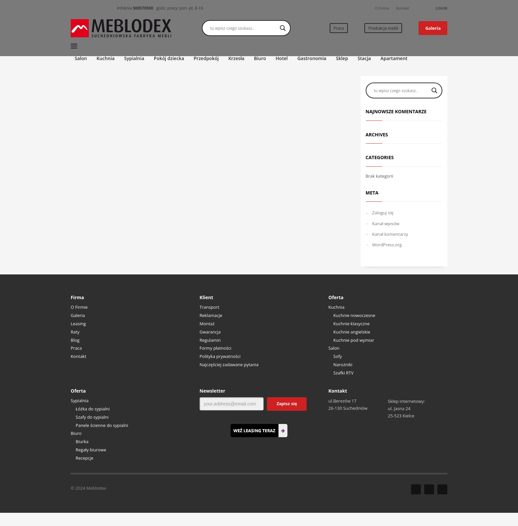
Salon (333, 348)
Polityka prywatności (220, 356)
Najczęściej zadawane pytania (229, 365)
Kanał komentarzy (390, 234)
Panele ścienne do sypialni (102, 425)
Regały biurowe (91, 450)
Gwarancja (210, 332)
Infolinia (135, 8)
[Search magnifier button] (282, 28)
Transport (209, 307)
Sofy (337, 356)
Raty (75, 332)
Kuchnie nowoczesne (354, 315)
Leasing (78, 324)
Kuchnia (336, 307)
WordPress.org (387, 245)
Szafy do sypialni (92, 417)
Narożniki (342, 365)
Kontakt (402, 8)
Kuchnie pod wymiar (353, 340)
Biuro (76, 433)
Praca (76, 348)
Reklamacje (211, 315)
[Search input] (243, 28)
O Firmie (382, 8)
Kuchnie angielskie (351, 332)
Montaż (207, 324)
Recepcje (84, 458)
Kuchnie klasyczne (351, 324)
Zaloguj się (382, 213)
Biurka (82, 441)
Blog (75, 340)
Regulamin (210, 340)
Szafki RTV (343, 373)
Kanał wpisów (385, 224)
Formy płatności (215, 348)
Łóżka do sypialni (93, 409)
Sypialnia (80, 400)
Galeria (78, 315)
